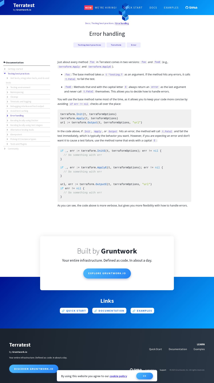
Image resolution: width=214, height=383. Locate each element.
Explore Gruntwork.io (107, 273)
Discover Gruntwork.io (33, 368)
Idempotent (16, 134)
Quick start (74, 310)
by (22, 9)
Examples (171, 7)
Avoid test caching (19, 110)
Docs (153, 7)
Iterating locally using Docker (24, 120)
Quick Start (133, 7)
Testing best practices (19, 73)
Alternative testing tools (22, 129)
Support (163, 370)
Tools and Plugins (18, 143)
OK (144, 376)
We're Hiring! (100, 7)
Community (13, 148)
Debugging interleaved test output (27, 106)
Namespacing (17, 92)
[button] (5, 68)
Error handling (17, 115)
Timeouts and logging (20, 101)
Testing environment (20, 87)
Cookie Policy (150, 370)
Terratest (24, 5)
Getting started (15, 68)
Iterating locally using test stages (26, 125)
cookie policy (118, 376)
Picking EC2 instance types (23, 139)
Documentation (13, 62)
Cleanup (14, 96)
